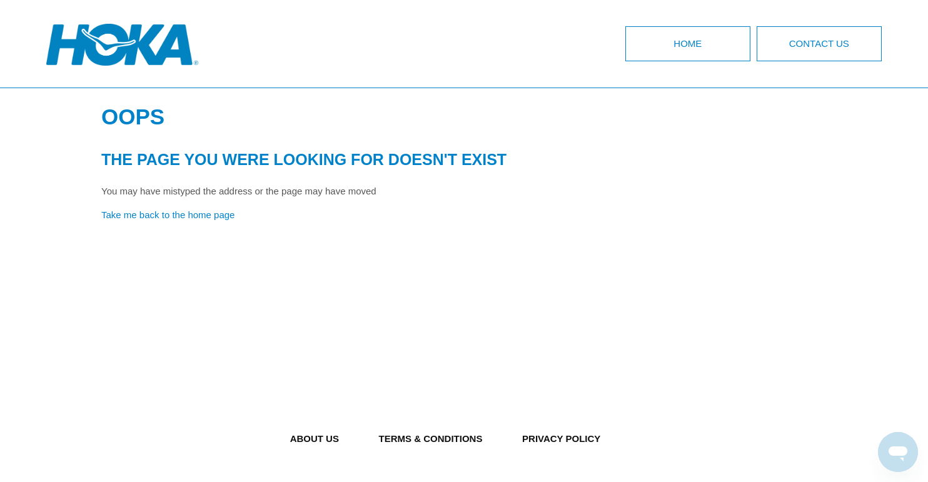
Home (687, 43)
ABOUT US (314, 438)
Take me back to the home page (168, 214)
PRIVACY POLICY (561, 438)
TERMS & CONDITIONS (431, 438)
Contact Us (819, 43)
